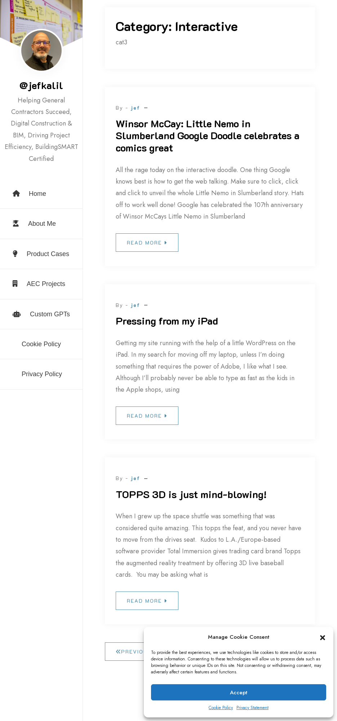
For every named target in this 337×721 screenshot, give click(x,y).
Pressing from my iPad (167, 320)
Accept (238, 692)
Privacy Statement (252, 707)
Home (29, 193)
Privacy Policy (42, 374)
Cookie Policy (221, 707)
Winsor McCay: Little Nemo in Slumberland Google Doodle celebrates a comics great (208, 135)
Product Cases (41, 254)
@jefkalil (41, 85)
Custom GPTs (41, 314)
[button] (322, 637)
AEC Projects (39, 283)
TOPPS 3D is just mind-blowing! (191, 494)
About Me (34, 223)
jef (135, 107)
